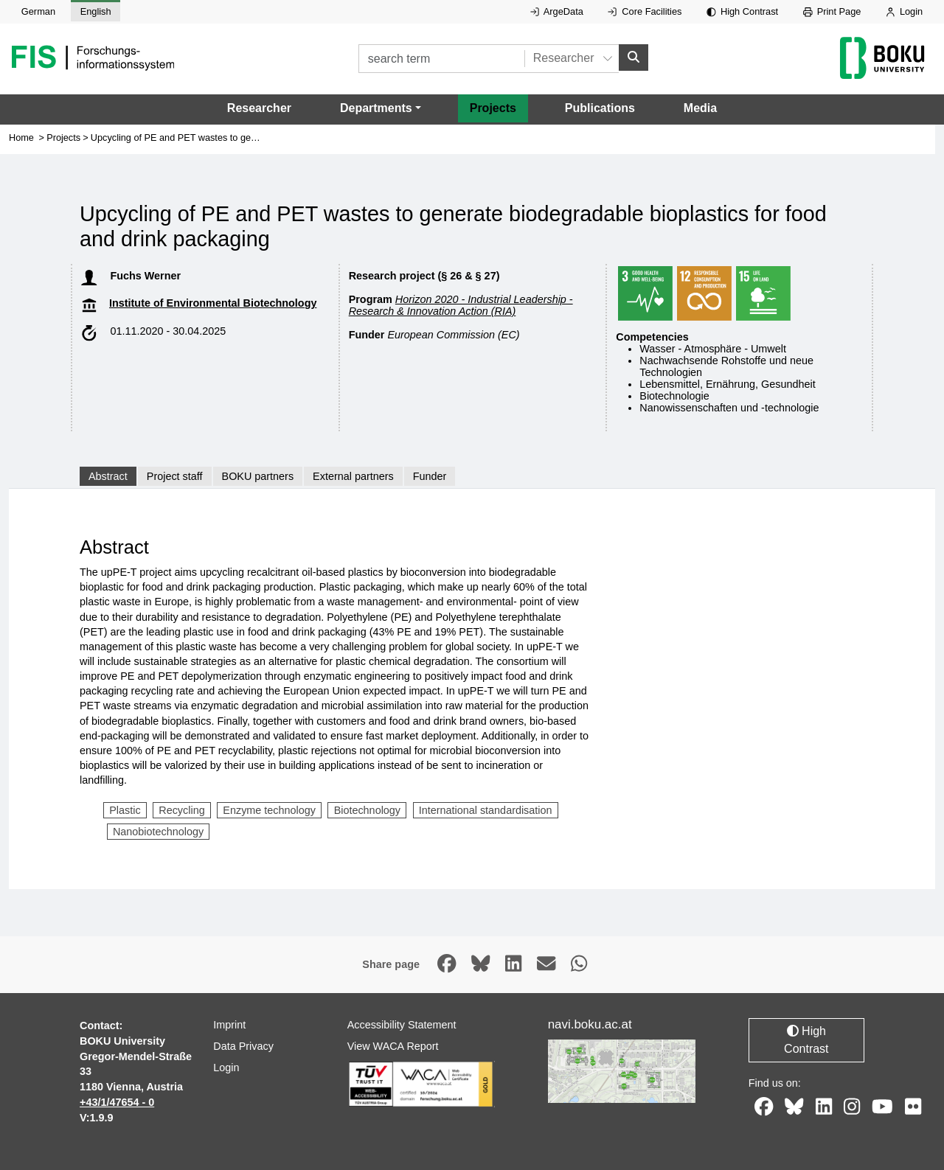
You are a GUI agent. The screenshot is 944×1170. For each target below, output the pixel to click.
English (95, 11)
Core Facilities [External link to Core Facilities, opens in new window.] (644, 11)
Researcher (259, 108)
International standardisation (485, 810)
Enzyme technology (269, 810)
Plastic (124, 810)
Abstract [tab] (108, 476)
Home (21, 137)
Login (904, 11)
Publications (600, 108)
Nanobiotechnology (158, 832)
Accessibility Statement (402, 1025)
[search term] (441, 58)
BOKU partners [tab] (258, 476)
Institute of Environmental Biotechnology (212, 303)
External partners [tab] (353, 476)
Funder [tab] (430, 476)
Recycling (181, 810)
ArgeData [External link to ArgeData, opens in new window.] (556, 11)
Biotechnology (367, 810)
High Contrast (742, 11)
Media (700, 108)
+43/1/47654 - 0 (117, 1102)
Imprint (229, 1025)
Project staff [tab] (175, 476)
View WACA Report (393, 1046)
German (38, 11)
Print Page (832, 11)
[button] (380, 108)
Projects (493, 108)
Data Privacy (243, 1046)
